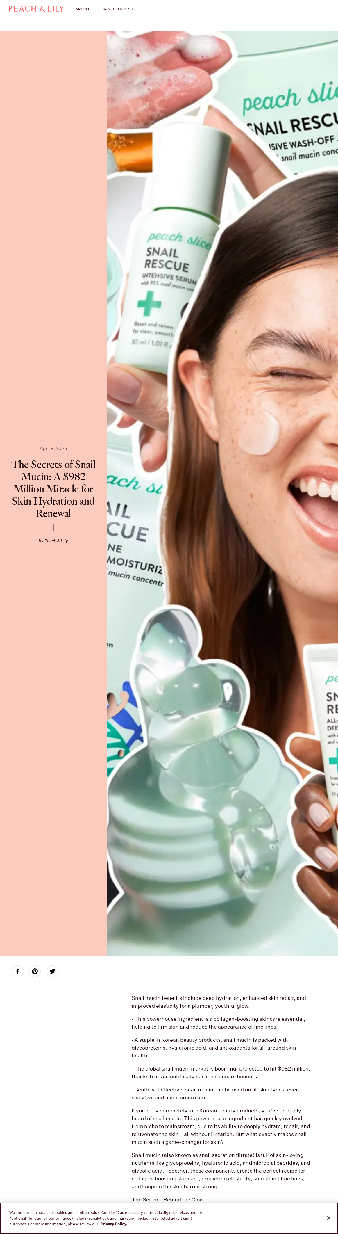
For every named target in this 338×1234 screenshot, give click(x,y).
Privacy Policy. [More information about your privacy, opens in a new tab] (114, 1223)
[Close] (328, 1218)
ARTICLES (84, 9)
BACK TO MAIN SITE (118, 9)
